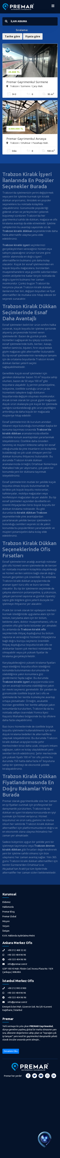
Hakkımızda (8, 907)
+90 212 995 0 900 (14, 988)
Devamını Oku (11, 1051)
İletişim (5, 931)
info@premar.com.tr (14, 964)
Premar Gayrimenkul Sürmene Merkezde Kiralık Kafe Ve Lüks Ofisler (27, 82)
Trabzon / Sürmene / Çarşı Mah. (24, 86)
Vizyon (5, 926)
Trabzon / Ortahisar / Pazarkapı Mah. (27, 142)
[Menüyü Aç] (52, 7)
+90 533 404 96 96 (14, 955)
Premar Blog (8, 911)
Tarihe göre (12, 36)
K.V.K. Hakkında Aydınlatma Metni (18, 935)
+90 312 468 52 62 (14, 950)
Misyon (6, 921)
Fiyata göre (32, 36)
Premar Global (9, 916)
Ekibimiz (6, 902)
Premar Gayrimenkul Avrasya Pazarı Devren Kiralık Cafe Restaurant (26, 139)
